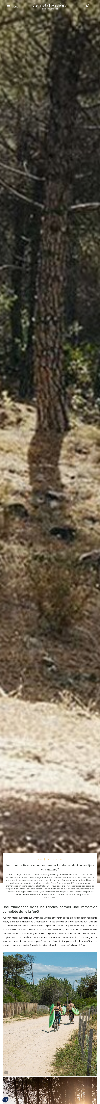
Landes (41, 860)
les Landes (45, 917)
